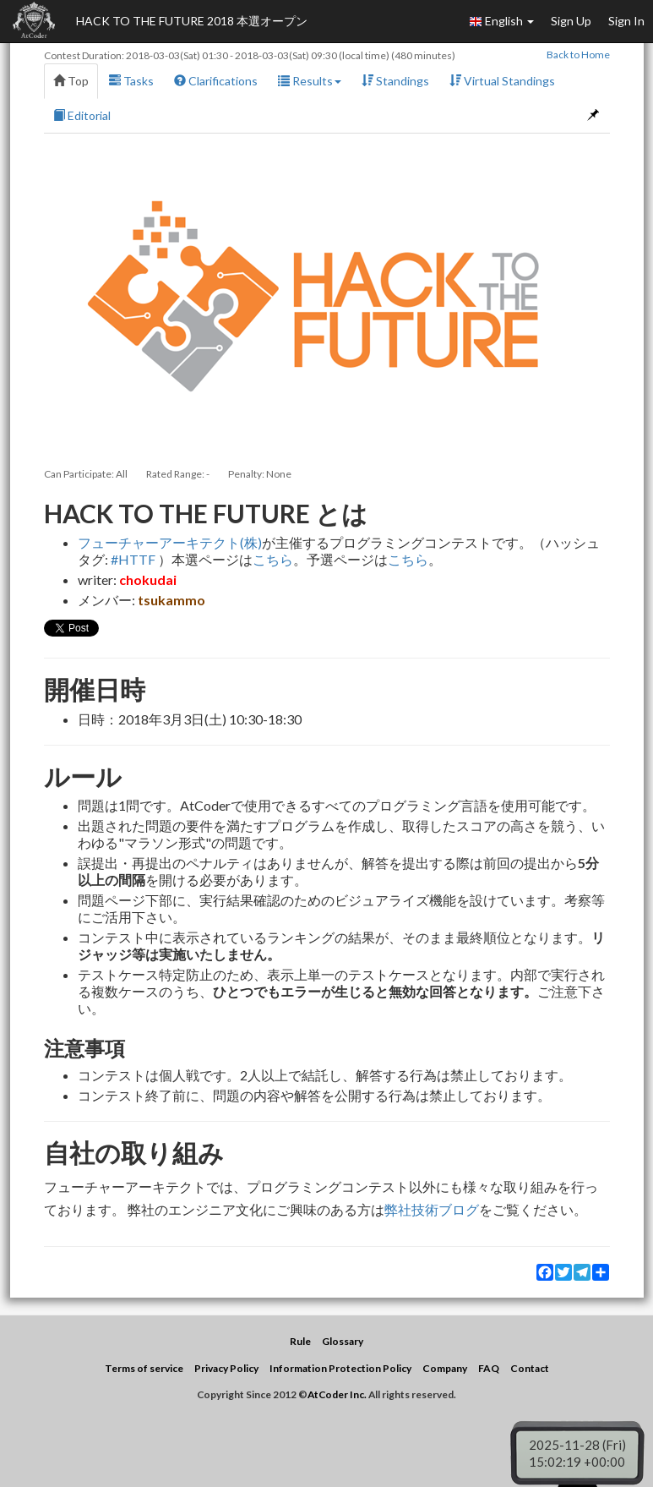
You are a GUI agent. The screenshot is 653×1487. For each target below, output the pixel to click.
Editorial (82, 115)
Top (71, 81)
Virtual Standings (502, 81)
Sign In (626, 21)
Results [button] (309, 81)
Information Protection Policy (340, 1368)
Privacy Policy (226, 1368)
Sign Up (571, 21)
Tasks (131, 81)
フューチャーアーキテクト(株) (170, 542)
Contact (529, 1368)
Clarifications (216, 81)
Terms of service (144, 1368)
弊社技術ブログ (431, 1209)
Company (444, 1368)
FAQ (488, 1368)
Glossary (342, 1341)
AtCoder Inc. (337, 1394)
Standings (395, 81)
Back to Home (578, 54)
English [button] (501, 21)
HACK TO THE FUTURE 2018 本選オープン (191, 21)
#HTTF (133, 559)
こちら (273, 559)
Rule (300, 1341)
